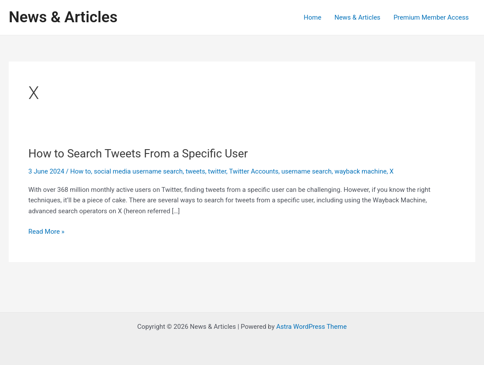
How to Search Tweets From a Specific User (138, 153)
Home (312, 17)
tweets (195, 171)
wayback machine (360, 171)
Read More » (46, 231)
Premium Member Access (431, 17)
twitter (217, 171)
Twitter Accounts (253, 171)
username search (306, 171)
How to (80, 171)
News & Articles (63, 17)
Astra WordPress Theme (311, 327)
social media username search (138, 171)
